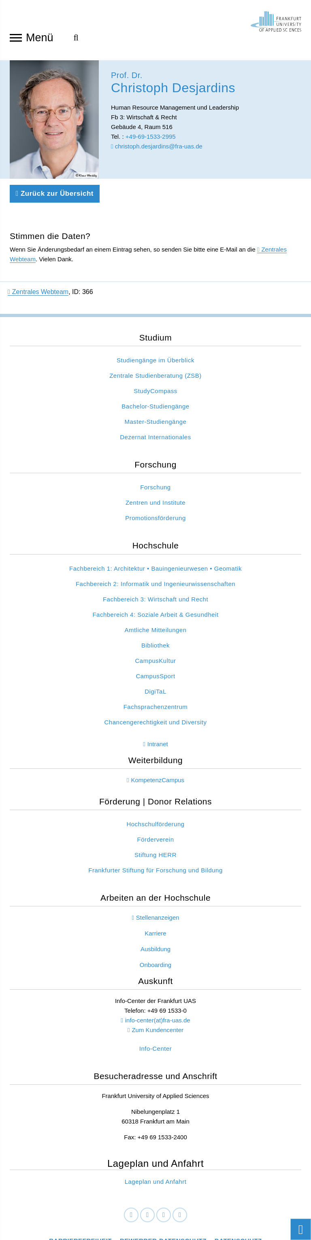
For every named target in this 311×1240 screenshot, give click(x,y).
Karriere (155, 912)
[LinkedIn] (147, 1194)
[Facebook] (131, 1194)
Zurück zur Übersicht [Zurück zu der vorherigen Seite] (55, 172)
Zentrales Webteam (38, 270)
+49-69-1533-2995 (151, 138)
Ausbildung (155, 928)
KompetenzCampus (157, 758)
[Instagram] (163, 1194)
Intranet (157, 722)
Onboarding (155, 943)
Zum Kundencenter (157, 1008)
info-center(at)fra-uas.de (157, 999)
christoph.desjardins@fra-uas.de (156, 148)
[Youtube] (179, 1194)
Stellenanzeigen (157, 896)
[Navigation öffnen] (16, 37)
